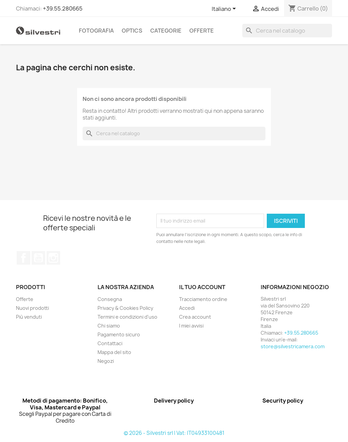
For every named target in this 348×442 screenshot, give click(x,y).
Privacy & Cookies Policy (125, 308)
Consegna (110, 299)
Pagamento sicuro (119, 334)
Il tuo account (202, 287)
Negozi (106, 361)
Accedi (187, 308)
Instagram (53, 258)
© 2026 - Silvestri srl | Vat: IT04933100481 (174, 433)
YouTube (38, 258)
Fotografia (96, 30)
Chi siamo (109, 325)
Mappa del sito (114, 352)
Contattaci (110, 343)
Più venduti (29, 317)
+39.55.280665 (63, 8)
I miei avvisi (191, 325)
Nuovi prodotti (32, 308)
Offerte (201, 30)
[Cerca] (287, 30)
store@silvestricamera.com (293, 346)
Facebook (23, 258)
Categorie (165, 30)
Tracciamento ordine (203, 299)
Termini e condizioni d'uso (127, 317)
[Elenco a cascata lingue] (225, 9)
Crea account (195, 317)
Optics (132, 30)
